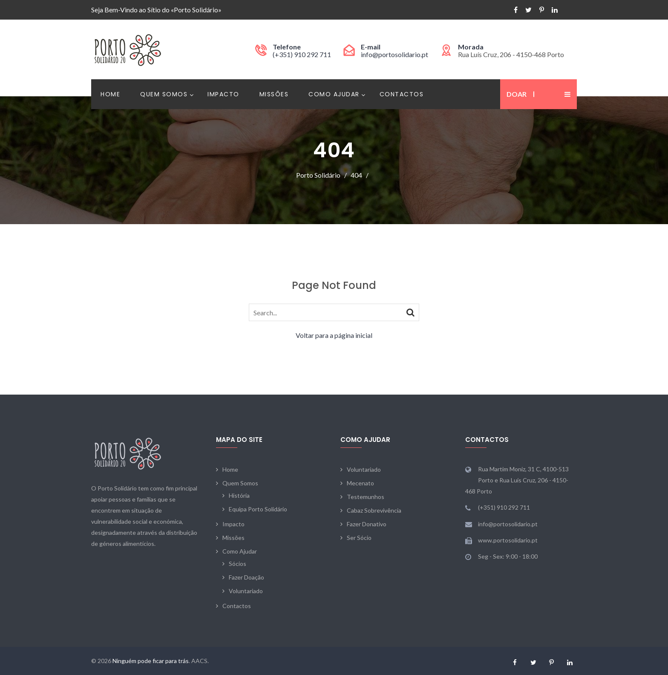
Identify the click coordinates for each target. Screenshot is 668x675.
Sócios (237, 563)
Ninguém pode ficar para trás (150, 660)
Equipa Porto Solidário (258, 509)
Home (110, 94)
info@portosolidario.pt (394, 54)
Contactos (402, 94)
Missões (274, 94)
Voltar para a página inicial (334, 335)
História (239, 495)
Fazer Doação (246, 577)
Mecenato (360, 483)
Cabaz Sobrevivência (374, 510)
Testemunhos (365, 496)
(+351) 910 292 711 (302, 54)
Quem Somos (163, 94)
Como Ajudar (334, 94)
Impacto (223, 94)
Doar (517, 94)
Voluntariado (246, 590)
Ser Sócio (359, 537)
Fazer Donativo (366, 524)
